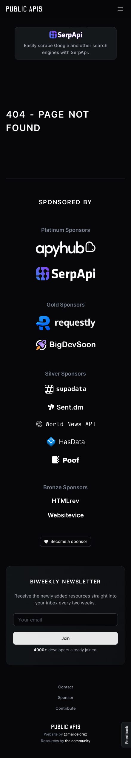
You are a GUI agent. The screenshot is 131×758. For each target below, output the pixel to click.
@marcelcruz (75, 734)
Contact (65, 687)
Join (65, 638)
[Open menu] (120, 9)
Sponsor (65, 697)
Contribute (66, 708)
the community (77, 741)
